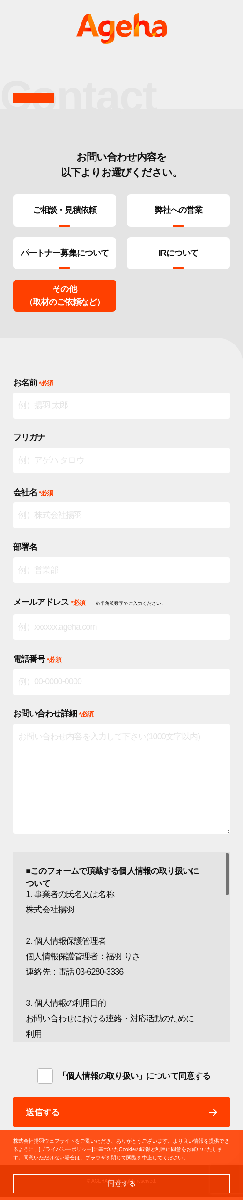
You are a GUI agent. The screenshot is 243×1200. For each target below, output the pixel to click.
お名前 (33, 386)
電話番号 (37, 662)
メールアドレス (49, 605)
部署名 (25, 550)
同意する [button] (122, 1183)
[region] (121, 950)
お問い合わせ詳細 (53, 717)
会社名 (33, 495)
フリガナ (29, 440)
